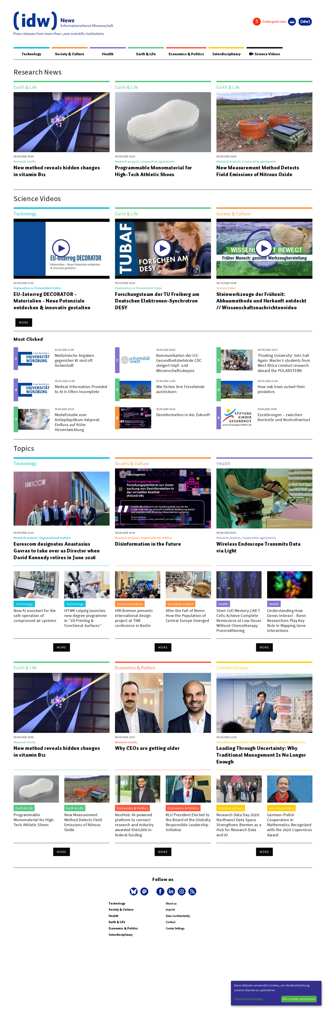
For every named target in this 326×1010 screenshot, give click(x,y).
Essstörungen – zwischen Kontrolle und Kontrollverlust (284, 424)
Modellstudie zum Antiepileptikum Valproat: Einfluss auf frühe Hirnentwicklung (77, 429)
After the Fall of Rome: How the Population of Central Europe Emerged (187, 622)
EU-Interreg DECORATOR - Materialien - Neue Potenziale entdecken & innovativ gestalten (53, 301)
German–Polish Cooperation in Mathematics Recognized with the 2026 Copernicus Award (289, 831)
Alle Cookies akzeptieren (298, 999)
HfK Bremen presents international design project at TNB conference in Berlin (134, 625)
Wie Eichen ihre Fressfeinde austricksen (180, 396)
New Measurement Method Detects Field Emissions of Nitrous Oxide (258, 171)
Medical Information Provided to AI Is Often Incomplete (81, 396)
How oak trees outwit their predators (281, 396)
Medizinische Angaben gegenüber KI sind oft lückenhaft (74, 367)
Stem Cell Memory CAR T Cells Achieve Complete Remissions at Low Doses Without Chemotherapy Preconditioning (238, 627)
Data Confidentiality (178, 923)
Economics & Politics (183, 54)
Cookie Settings (175, 935)
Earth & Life (142, 54)
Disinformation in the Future (149, 551)
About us (171, 910)
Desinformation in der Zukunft (183, 421)
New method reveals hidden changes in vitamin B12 (58, 171)
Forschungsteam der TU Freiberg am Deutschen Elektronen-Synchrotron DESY (158, 301)
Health (106, 54)
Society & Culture (68, 54)
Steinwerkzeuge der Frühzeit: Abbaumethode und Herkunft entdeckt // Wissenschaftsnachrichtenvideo (254, 304)
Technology (31, 54)
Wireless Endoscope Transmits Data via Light (260, 554)
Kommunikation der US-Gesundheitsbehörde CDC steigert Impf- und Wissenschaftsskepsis (179, 370)
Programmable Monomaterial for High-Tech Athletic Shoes (154, 171)
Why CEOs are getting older (148, 755)
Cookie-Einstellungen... (249, 999)
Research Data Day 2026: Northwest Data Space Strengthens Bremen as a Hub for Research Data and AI (238, 831)
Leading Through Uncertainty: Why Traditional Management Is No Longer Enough (258, 761)
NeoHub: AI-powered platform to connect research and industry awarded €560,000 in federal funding (134, 831)
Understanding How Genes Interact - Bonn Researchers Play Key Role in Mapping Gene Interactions (286, 627)
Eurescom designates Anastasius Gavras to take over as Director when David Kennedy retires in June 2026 (58, 557)
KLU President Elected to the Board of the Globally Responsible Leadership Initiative (188, 829)
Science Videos (263, 54)
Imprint (170, 917)
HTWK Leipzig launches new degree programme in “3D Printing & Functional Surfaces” (85, 625)
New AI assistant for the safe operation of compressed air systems (35, 622)
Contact (170, 929)
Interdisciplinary (224, 54)
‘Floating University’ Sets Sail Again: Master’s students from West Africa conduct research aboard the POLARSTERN (284, 370)
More (24, 329)
